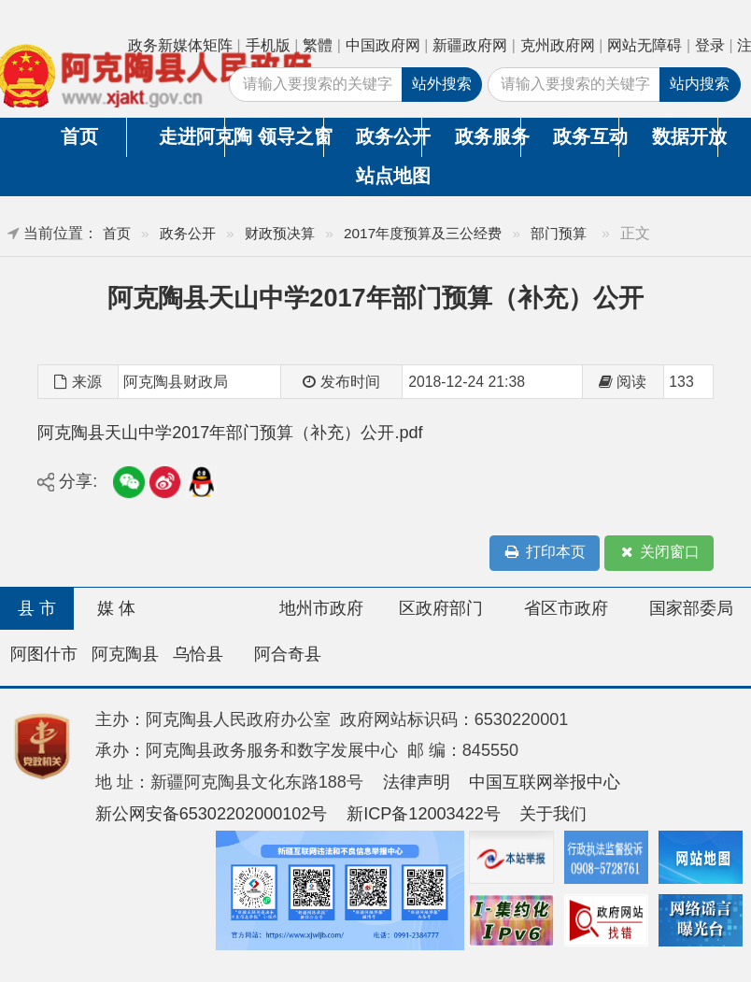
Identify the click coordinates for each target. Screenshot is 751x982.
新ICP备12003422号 (424, 813)
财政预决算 (280, 233)
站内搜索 (700, 84)
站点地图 (389, 175)
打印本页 (544, 552)
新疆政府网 (469, 45)
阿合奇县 (287, 654)
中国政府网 (383, 45)
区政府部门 (441, 608)
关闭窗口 (658, 552)
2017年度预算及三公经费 (423, 233)
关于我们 (553, 813)
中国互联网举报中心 (544, 782)
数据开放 (684, 136)
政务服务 (487, 136)
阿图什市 (44, 654)
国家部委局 (691, 608)
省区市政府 (566, 608)
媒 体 (116, 608)
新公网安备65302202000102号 (211, 813)
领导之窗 (290, 136)
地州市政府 (321, 608)
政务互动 (585, 136)
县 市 (37, 608)
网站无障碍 (644, 45)
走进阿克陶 (191, 136)
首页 (79, 136)
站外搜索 (442, 84)
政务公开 (388, 136)
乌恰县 (198, 654)
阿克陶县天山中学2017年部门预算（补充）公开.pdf (229, 432)
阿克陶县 (125, 654)
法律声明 (416, 782)
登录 (710, 45)
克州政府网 (557, 45)
